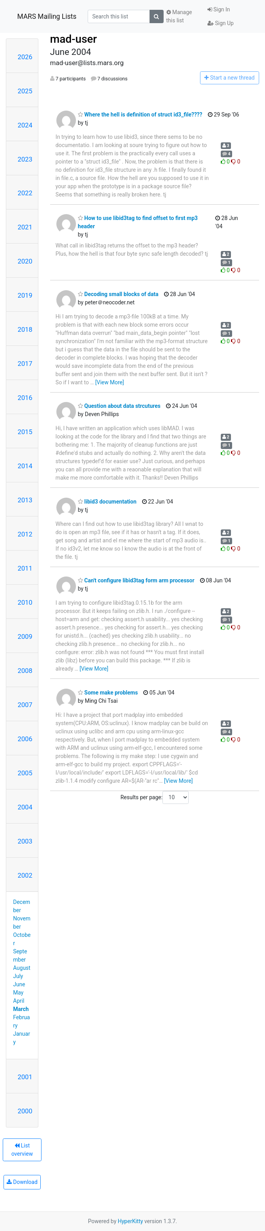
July (18, 976)
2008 (25, 671)
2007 (25, 705)
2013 (25, 500)
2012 (25, 534)
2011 (25, 568)
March (21, 1009)
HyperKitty (130, 1221)
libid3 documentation (107, 501)
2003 (25, 841)
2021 (25, 227)
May (18, 992)
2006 (25, 739)
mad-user (73, 39)
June (19, 984)
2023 (25, 159)
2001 (25, 1077)
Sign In (218, 9)
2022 (25, 193)
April (19, 1001)
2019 (25, 295)
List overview (22, 1149)
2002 (25, 875)
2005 (25, 773)
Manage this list (179, 16)
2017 (25, 363)
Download (22, 1182)
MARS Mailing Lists (46, 16)
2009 (25, 636)
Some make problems (108, 692)
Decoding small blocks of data (118, 294)
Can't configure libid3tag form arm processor (136, 580)
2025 (25, 91)
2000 (25, 1111)
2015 (25, 432)
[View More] (109, 382)
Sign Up (220, 23)
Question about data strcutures (119, 406)
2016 (25, 398)
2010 (25, 602)
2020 (25, 261)
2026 (25, 57)
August (22, 968)
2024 (25, 125)
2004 (25, 807)
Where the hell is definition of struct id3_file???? (140, 114)
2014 (25, 466)
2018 (25, 329)
